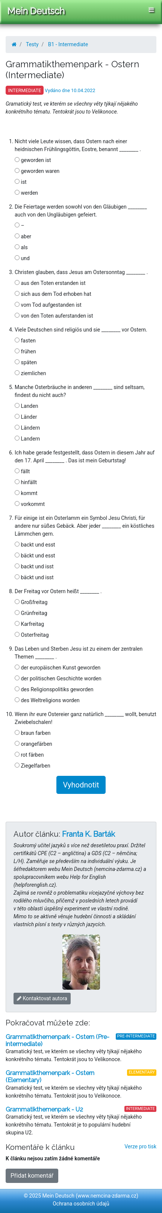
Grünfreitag (31, 613)
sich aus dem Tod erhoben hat (53, 294)
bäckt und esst (35, 556)
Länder (26, 417)
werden (26, 193)
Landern (27, 439)
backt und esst (35, 545)
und (22, 258)
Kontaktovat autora (42, 998)
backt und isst (34, 566)
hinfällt (26, 482)
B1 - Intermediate (68, 44)
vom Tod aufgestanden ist (48, 305)
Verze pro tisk (140, 1146)
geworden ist (33, 160)
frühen (25, 351)
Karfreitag (29, 624)
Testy (32, 44)
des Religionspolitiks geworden (54, 689)
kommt (26, 493)
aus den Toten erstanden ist (50, 283)
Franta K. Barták (88, 834)
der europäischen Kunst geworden (57, 668)
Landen (26, 406)
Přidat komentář (32, 1175)
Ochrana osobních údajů (81, 1204)
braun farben (33, 733)
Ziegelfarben (32, 766)
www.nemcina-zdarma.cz (106, 1196)
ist (21, 182)
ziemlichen (30, 373)
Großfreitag (31, 602)
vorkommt (30, 504)
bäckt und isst (34, 577)
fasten (25, 341)
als (21, 247)
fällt (22, 471)
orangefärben (33, 744)
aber (23, 236)
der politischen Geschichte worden (58, 678)
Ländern (27, 428)
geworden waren (37, 171)
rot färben (29, 755)
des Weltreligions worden (47, 700)
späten (26, 362)
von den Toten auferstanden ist (54, 316)
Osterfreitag (32, 635)
